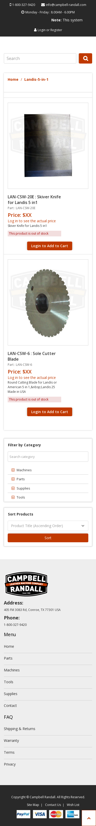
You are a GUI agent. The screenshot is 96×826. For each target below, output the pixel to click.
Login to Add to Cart (49, 245)
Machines (12, 670)
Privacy (10, 764)
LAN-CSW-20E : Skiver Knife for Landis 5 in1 (34, 199)
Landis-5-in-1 (36, 79)
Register (56, 30)
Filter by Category (24, 444)
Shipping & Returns (19, 728)
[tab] (48, 470)
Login (42, 30)
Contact (10, 705)
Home (13, 79)
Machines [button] (24, 470)
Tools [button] (21, 497)
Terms (9, 752)
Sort (48, 537)
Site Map (33, 805)
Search (86, 63)
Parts (8, 658)
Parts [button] (21, 479)
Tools (8, 681)
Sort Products (20, 514)
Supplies (10, 693)
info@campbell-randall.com (66, 5)
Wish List (73, 805)
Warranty (11, 740)
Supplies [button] (23, 488)
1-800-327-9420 (23, 5)
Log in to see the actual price (32, 220)
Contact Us (53, 805)
